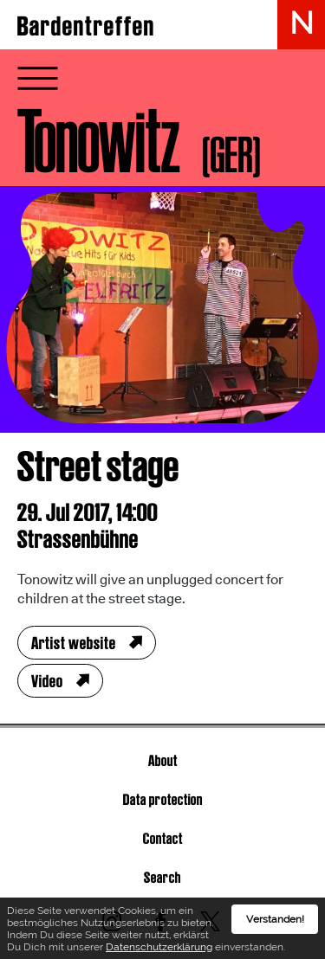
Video (47, 681)
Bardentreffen (86, 26)
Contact (163, 838)
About (163, 760)
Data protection (163, 799)
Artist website (73, 643)
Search (162, 877)
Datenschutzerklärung (159, 950)
